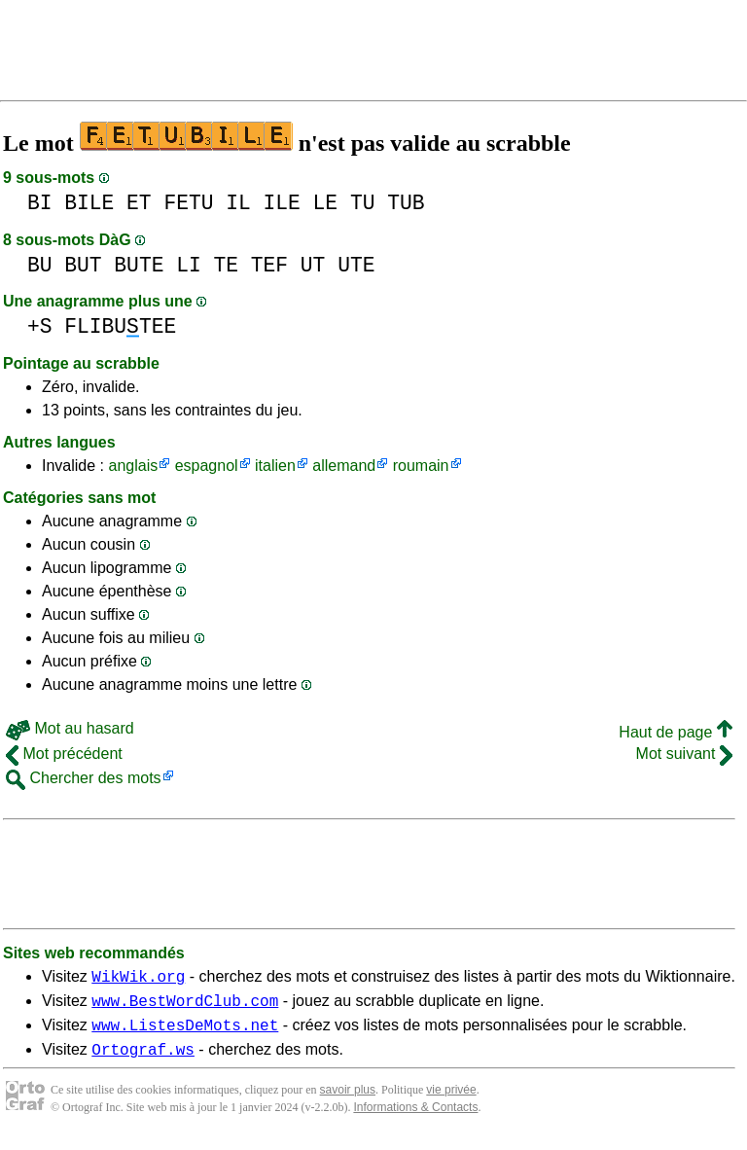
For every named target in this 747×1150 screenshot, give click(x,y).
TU (362, 203)
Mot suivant (684, 753)
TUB (405, 203)
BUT (82, 265)
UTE (356, 265)
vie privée (451, 1101)
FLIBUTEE (120, 326)
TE (225, 265)
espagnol (206, 465)
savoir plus (347, 1101)
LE (325, 203)
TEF (269, 265)
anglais (133, 465)
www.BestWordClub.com (184, 1006)
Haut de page (675, 732)
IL (238, 203)
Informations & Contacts (415, 1119)
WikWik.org (138, 978)
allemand (343, 465)
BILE (89, 203)
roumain (421, 465)
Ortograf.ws (143, 1060)
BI (40, 203)
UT (313, 265)
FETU (188, 203)
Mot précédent (64, 753)
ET (139, 203)
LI (188, 265)
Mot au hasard (70, 728)
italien (275, 465)
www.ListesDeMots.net (184, 1033)
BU (40, 265)
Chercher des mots (83, 778)
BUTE (138, 265)
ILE (282, 203)
